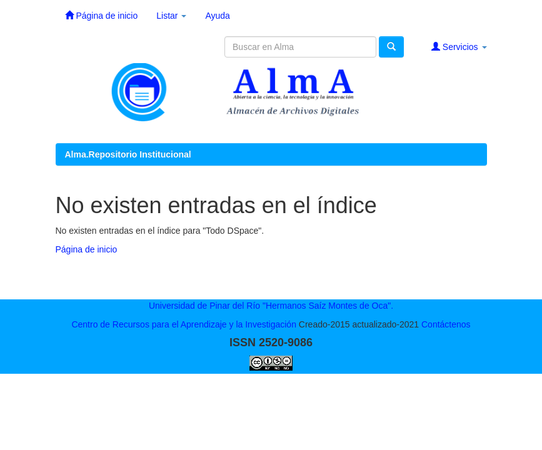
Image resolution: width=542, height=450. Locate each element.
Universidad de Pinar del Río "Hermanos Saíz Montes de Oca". (271, 306)
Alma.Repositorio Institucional (128, 154)
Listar (171, 16)
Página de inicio (101, 15)
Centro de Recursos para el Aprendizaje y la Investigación (183, 324)
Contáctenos (446, 324)
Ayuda (217, 16)
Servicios (459, 46)
